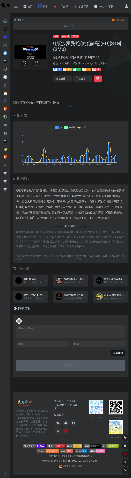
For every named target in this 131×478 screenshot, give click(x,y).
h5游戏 (75, 36)
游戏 (56, 36)
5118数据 (44, 196)
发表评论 (118, 352)
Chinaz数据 (77, 196)
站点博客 (62, 404)
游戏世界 (100, 63)
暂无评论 (24, 309)
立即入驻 (119, 20)
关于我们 (71, 401)
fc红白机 (65, 36)
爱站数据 (60, 196)
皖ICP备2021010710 (72, 466)
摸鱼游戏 (59, 401)
